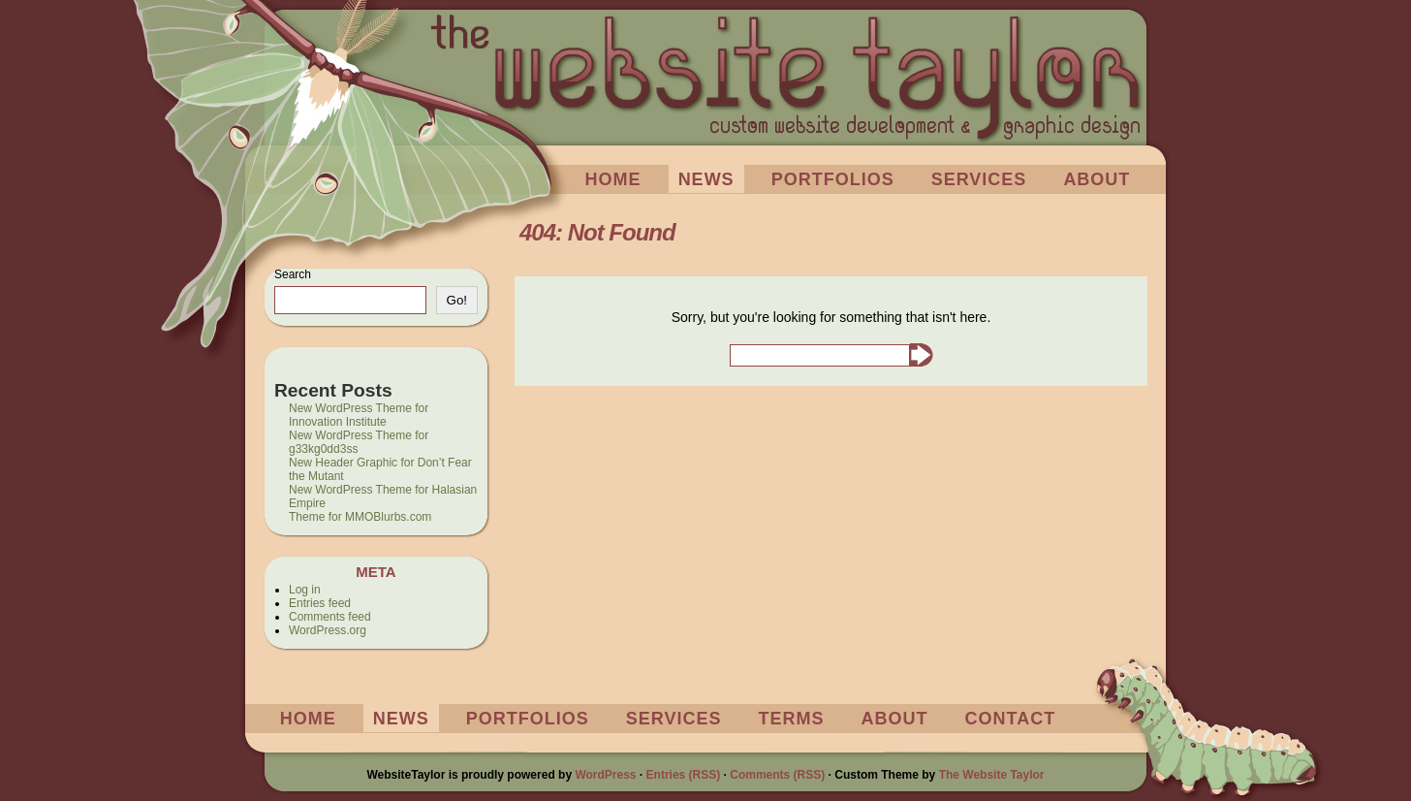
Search (292, 274)
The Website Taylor (992, 775)
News (706, 179)
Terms (792, 718)
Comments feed (330, 617)
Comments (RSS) (777, 775)
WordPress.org (327, 630)
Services (979, 179)
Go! (457, 300)
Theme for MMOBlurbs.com (360, 517)
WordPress (605, 775)
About (1096, 179)
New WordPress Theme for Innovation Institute (358, 415)
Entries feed (320, 603)
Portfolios (832, 179)
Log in (305, 589)
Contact (1010, 718)
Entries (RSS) (683, 775)
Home (613, 179)
